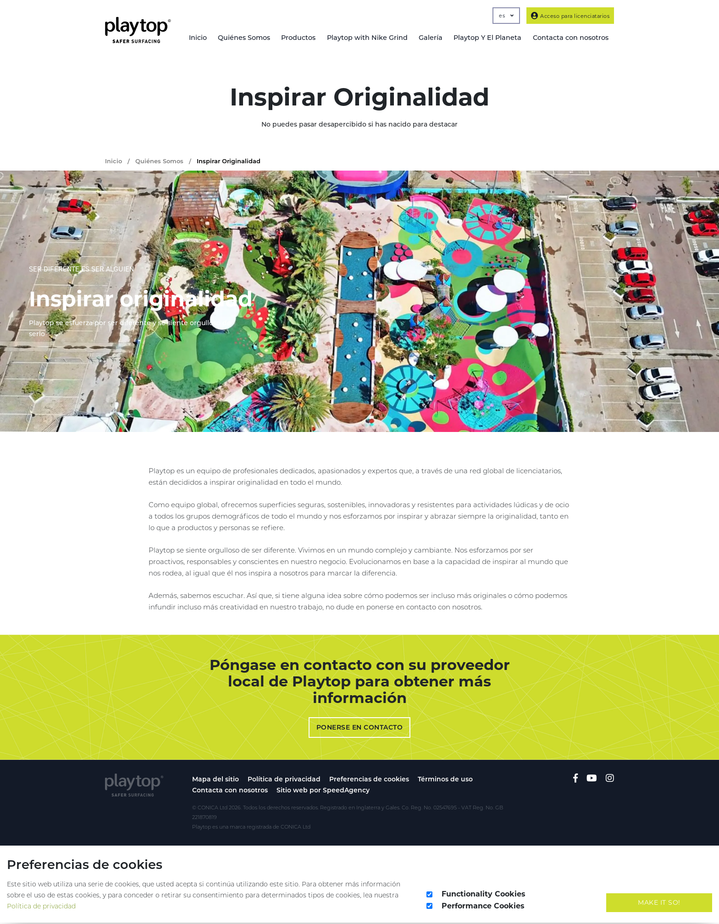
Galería (435, 38)
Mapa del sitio (215, 780)
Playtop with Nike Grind (373, 38)
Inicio (207, 38)
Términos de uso (445, 780)
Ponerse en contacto (359, 729)
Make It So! (659, 904)
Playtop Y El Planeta (490, 38)
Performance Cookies (483, 907)
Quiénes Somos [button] (252, 38)
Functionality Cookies (483, 895)
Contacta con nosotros (230, 791)
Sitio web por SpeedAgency (323, 791)
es (506, 15)
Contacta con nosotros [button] (571, 38)
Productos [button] (306, 38)
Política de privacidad (284, 780)
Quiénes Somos (159, 162)
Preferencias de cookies (369, 780)
